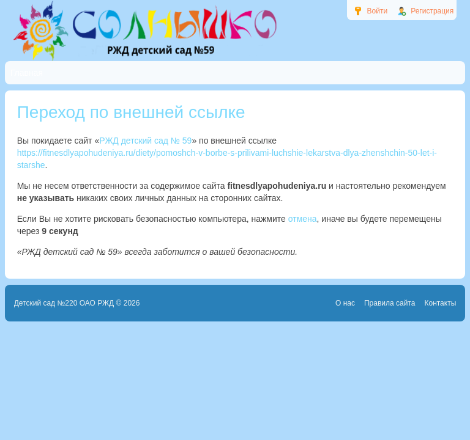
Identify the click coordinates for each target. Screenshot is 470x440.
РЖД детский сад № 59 (145, 140)
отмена (302, 219)
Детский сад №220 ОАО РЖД (64, 303)
